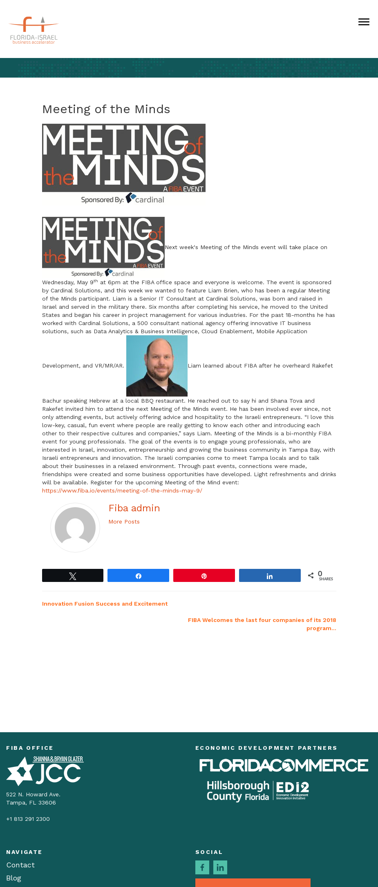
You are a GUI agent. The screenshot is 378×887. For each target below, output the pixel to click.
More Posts (124, 521)
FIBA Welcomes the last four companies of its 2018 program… (262, 624)
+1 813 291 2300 (28, 819)
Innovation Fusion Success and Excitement (105, 603)
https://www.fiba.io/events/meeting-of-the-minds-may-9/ (122, 490)
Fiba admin (134, 508)
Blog (13, 878)
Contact (20, 864)
